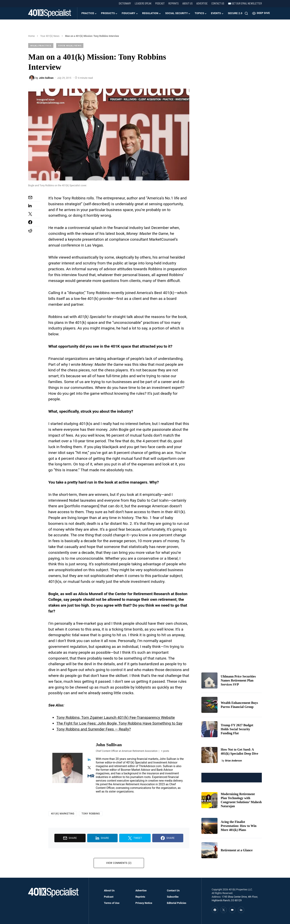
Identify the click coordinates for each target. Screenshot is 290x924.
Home (31, 36)
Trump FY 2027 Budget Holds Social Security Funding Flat (237, 729)
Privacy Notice (143, 902)
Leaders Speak (143, 3)
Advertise (202, 3)
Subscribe (173, 896)
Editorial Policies (176, 902)
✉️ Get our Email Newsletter (245, 3)
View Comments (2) (119, 863)
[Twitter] (223, 910)
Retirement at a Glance (237, 850)
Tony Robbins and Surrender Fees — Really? (93, 729)
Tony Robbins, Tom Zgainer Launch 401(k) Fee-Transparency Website (115, 717)
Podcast (160, 3)
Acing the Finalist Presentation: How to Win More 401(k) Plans (238, 826)
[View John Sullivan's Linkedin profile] (89, 759)
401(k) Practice (40, 45)
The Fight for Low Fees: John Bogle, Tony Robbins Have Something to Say (119, 723)
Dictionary (125, 3)
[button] (246, 13)
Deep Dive (261, 13)
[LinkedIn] (241, 910)
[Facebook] (215, 910)
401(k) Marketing (62, 813)
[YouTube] (232, 910)
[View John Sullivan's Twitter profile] (89, 768)
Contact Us (217, 3)
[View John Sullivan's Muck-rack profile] (89, 776)
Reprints (173, 3)
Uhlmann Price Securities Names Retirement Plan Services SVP (238, 680)
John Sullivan (109, 744)
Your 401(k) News (49, 36)
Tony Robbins (91, 813)
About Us (187, 3)
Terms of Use (111, 902)
